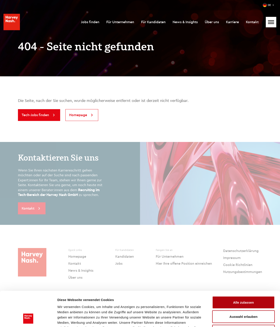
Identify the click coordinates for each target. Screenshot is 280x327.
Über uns (212, 22)
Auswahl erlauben (243, 284)
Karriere (232, 22)
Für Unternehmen (120, 22)
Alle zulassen (243, 269)
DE (269, 5)
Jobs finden (90, 22)
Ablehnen (243, 298)
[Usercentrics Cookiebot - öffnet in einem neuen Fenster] (28, 318)
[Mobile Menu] (271, 22)
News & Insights (185, 22)
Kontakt (252, 22)
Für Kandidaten (153, 22)
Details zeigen (233, 318)
